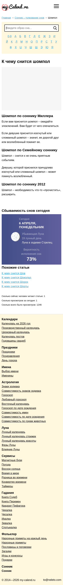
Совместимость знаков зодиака (21, 390)
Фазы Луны (9, 445)
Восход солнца (11, 468)
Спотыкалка (9, 527)
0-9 (9, 36)
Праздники (8, 351)
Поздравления (11, 356)
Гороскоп (7, 395)
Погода (6, 464)
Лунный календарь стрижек (19, 436)
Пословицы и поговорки (16, 547)
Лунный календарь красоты (19, 440)
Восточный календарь (15, 403)
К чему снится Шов (13, 273)
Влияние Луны (11, 449)
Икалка (6, 518)
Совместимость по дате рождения (23, 416)
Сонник (7, 570)
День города (9, 360)
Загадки (6, 551)
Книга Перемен (11, 501)
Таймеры (7, 486)
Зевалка (7, 523)
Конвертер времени (14, 481)
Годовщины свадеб (14, 340)
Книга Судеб (9, 497)
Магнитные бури (12, 460)
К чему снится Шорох (15, 281)
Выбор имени (10, 371)
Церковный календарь (16, 332)
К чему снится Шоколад (16, 277)
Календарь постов (13, 336)
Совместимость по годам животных (24, 421)
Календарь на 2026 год (16, 323)
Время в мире (10, 473)
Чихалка (7, 510)
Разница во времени (14, 477)
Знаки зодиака (11, 386)
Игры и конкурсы (12, 555)
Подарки (7, 559)
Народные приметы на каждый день (24, 538)
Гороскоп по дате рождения (19, 408)
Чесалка (7, 514)
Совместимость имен (15, 412)
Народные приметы (14, 542)
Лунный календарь (13, 432)
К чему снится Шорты (15, 286)
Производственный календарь (21, 328)
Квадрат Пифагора (13, 505)
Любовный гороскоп (14, 399)
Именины (7, 375)
